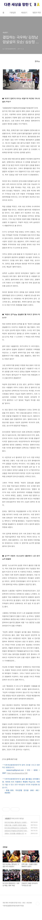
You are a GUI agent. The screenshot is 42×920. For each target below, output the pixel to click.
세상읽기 (24, 13)
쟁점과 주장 (37, 13)
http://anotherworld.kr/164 (17, 773)
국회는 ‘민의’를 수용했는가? (14, 833)
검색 (32, 4)
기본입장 (13, 13)
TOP (37, 903)
